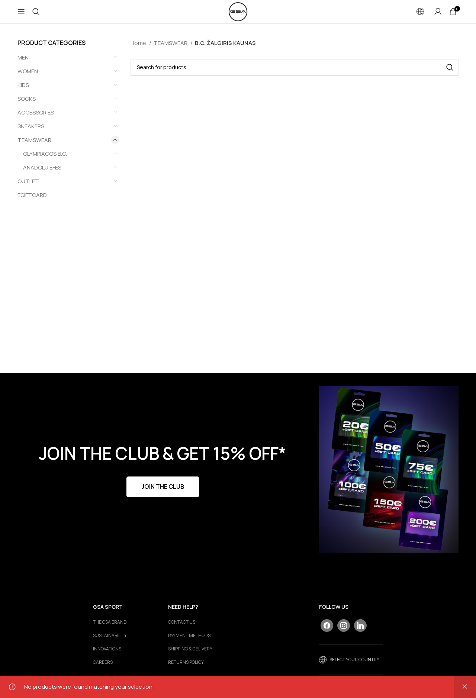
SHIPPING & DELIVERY (190, 656)
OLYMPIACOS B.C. (45, 160)
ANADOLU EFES (42, 174)
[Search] (36, 14)
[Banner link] (389, 475)
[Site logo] (238, 14)
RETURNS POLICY (186, 669)
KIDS (23, 91)
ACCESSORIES (35, 119)
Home (139, 49)
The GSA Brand (110, 629)
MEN (23, 64)
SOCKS (26, 105)
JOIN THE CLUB (162, 493)
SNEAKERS (30, 132)
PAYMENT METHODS (189, 642)
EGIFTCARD (32, 201)
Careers (103, 669)
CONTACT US (181, 629)
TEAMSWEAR (34, 146)
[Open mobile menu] (21, 14)
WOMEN (27, 77)
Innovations (107, 656)
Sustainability (110, 642)
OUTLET (28, 187)
